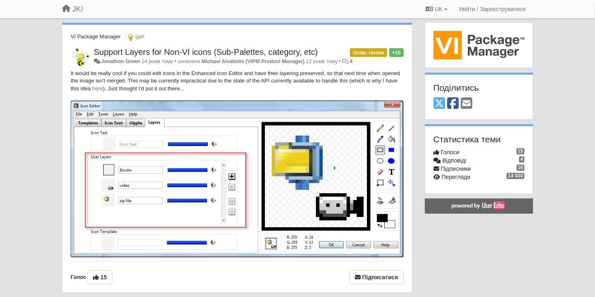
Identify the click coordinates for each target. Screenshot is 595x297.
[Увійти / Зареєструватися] (492, 9)
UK (436, 9)
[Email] (466, 104)
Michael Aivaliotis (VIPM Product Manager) (253, 61)
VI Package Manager (96, 36)
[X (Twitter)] (439, 104)
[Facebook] (453, 104)
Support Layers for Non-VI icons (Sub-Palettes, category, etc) (206, 52)
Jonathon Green (120, 61)
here (97, 88)
